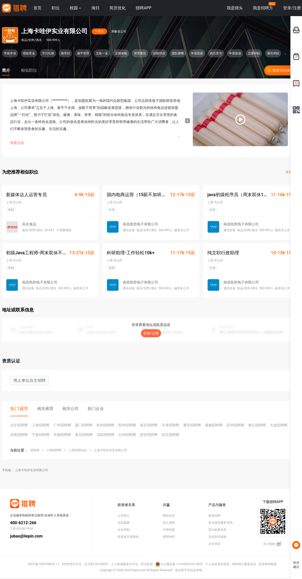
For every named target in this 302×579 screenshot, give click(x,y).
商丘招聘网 (257, 425)
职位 (56, 8)
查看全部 (17, 143)
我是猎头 (235, 8)
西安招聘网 (149, 435)
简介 (6, 70)
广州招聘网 (62, 425)
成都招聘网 (213, 425)
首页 (37, 8)
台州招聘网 (127, 435)
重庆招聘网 (192, 425)
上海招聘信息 (78, 450)
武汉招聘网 (170, 435)
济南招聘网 (19, 435)
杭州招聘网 (105, 425)
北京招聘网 (19, 425)
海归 (95, 8)
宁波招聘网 (40, 435)
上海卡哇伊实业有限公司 (110, 450)
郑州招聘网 (127, 425)
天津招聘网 (170, 425)
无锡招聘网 (62, 435)
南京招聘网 (149, 425)
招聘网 (34, 450)
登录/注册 (151, 333)
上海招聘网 (40, 425)
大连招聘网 (278, 425)
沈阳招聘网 (105, 435)
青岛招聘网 (84, 435)
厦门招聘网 (84, 425)
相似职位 (29, 70)
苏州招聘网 (235, 425)
